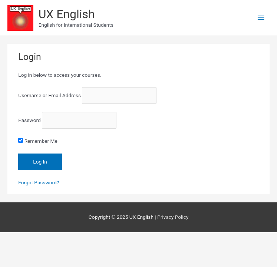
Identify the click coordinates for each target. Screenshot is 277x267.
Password (29, 120)
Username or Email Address (49, 96)
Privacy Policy (172, 217)
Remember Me (37, 141)
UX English (67, 14)
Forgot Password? (38, 182)
